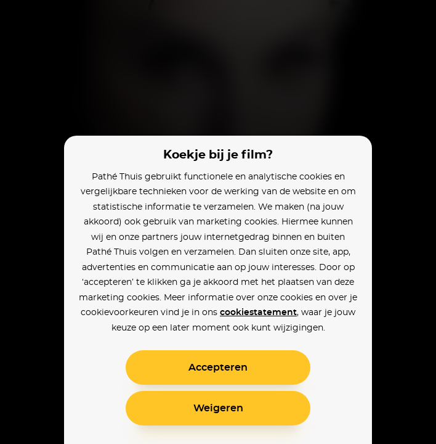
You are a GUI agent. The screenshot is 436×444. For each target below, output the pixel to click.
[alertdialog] (218, 222)
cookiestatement (258, 312)
